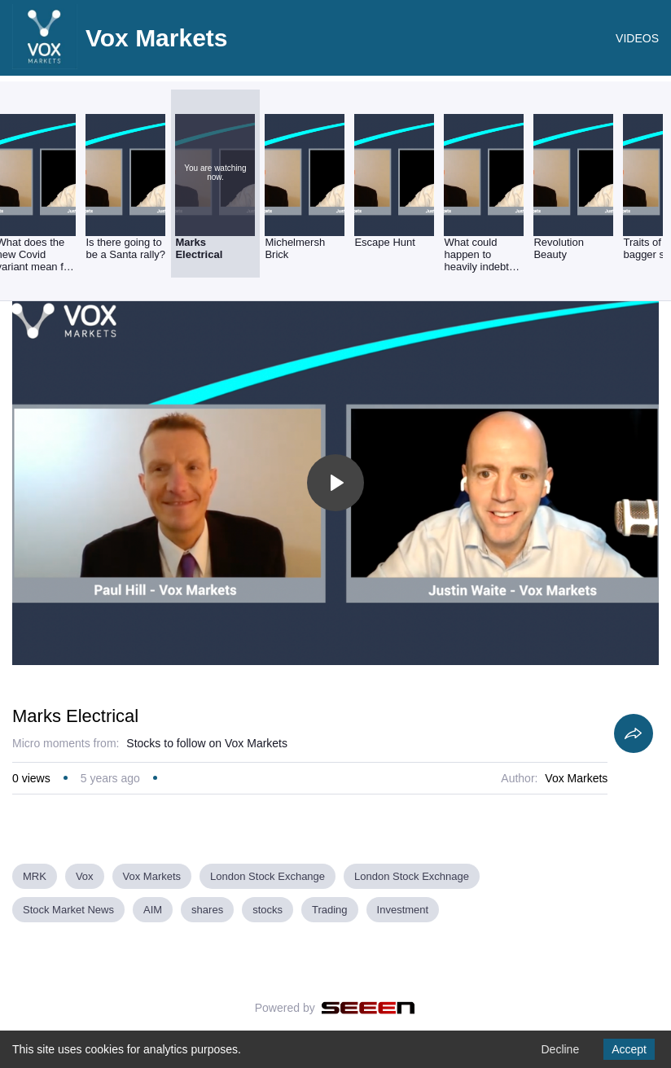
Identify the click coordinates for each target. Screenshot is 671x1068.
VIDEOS (637, 38)
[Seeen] (368, 1007)
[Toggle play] (335, 482)
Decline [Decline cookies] (560, 1049)
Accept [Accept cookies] (629, 1049)
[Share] (633, 733)
